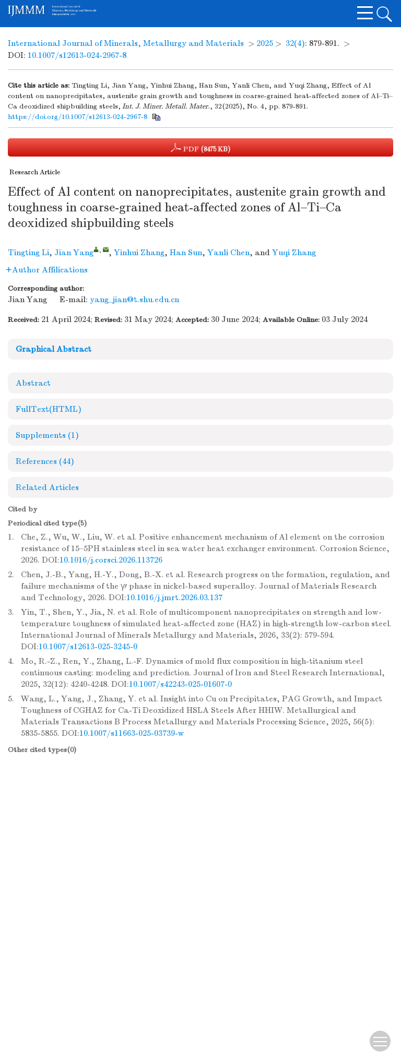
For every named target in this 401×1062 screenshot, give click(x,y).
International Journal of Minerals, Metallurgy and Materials (126, 43)
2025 (264, 43)
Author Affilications (47, 270)
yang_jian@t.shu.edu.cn (134, 299)
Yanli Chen (228, 252)
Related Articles (47, 487)
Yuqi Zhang (294, 252)
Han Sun (186, 252)
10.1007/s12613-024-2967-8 (77, 55)
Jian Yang (73, 252)
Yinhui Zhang (139, 252)
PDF (200, 147)
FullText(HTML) (48, 409)
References (45, 461)
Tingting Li (28, 252)
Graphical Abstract (53, 349)
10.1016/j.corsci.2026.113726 (111, 560)
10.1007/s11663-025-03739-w (131, 733)
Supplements (47, 435)
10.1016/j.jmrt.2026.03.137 (174, 597)
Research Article (34, 172)
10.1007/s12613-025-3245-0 (88, 646)
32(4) (295, 43)
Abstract (33, 383)
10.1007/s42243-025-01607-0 (180, 684)
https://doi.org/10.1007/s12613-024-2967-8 (77, 116)
